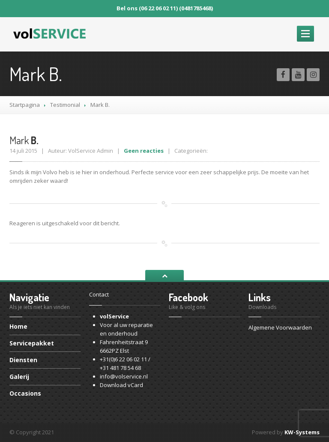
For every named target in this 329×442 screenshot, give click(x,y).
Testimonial (65, 105)
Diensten (23, 360)
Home (18, 327)
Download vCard (121, 385)
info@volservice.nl (124, 376)
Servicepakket (31, 343)
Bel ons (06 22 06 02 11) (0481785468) (165, 8)
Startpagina (24, 105)
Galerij (19, 376)
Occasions (25, 393)
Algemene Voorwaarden (280, 327)
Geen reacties (144, 150)
